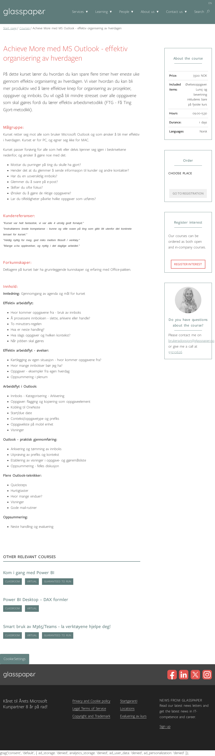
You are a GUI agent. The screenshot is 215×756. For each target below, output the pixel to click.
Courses (25, 28)
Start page (10, 28)
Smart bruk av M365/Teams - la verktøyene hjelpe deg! (57, 626)
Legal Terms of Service (89, 709)
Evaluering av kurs (133, 716)
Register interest (188, 264)
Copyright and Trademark (91, 716)
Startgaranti (128, 701)
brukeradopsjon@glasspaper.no (191, 341)
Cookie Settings (15, 659)
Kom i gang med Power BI (28, 572)
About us (148, 12)
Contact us (174, 12)
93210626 (175, 352)
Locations (127, 709)
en (210, 3)
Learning (101, 12)
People (124, 12)
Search (199, 12)
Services (78, 12)
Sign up (165, 726)
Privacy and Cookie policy (91, 701)
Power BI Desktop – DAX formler (35, 599)
